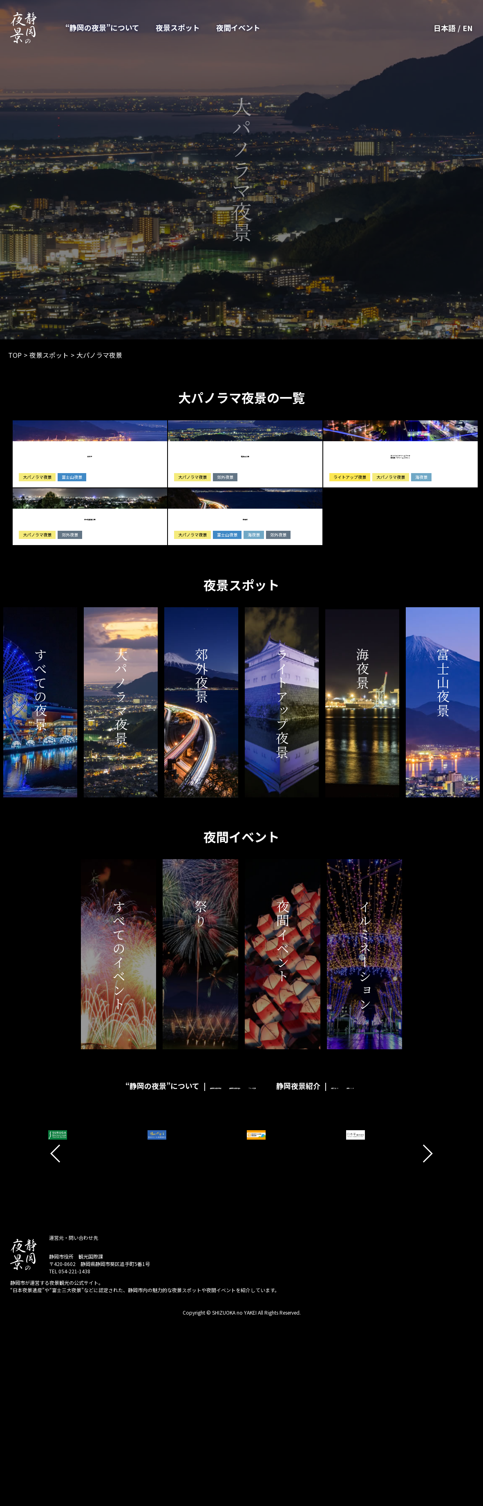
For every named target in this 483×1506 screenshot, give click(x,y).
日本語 (445, 27)
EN (468, 27)
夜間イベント (238, 27)
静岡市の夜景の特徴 (138, 1253)
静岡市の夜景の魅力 (209, 1253)
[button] (55, 1321)
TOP (15, 355)
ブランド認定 (269, 1253)
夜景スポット (178, 27)
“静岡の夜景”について (102, 27)
